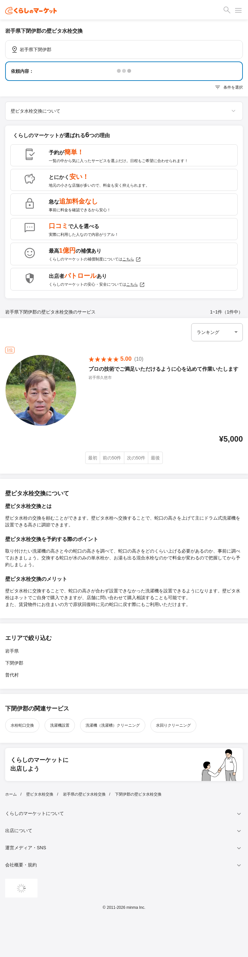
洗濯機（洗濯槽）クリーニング (113, 725)
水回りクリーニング (173, 725)
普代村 (12, 674)
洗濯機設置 (59, 725)
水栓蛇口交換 (22, 725)
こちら (131, 259)
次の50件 (136, 457)
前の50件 (112, 457)
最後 (155, 457)
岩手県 (12, 651)
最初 (92, 457)
